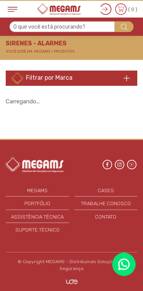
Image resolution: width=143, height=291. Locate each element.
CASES (106, 190)
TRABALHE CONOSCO (106, 203)
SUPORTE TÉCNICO (37, 230)
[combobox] (71, 26)
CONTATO (105, 217)
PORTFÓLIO (37, 203)
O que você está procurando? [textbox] (49, 27)
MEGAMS (37, 190)
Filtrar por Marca (41, 78)
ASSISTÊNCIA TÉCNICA (37, 217)
